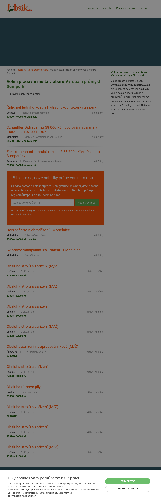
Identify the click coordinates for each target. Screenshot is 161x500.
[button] (54, 496)
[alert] (80, 250)
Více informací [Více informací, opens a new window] (65, 492)
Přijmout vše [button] (128, 481)
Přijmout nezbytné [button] (127, 488)
